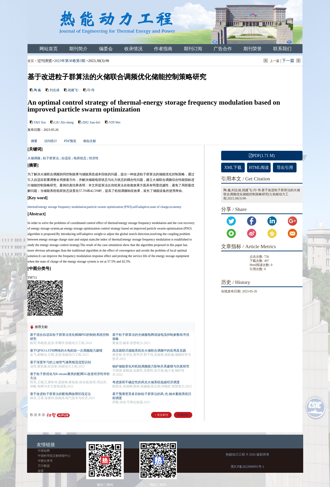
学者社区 (183, 415)
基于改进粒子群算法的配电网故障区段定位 (60, 394)
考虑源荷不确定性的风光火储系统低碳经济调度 (146, 382)
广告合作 (223, 48)
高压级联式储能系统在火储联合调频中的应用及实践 (149, 350)
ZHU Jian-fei (91, 122)
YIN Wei (114, 122)
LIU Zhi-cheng (64, 122)
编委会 (106, 48)
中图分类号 (45, 460)
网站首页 (48, 48)
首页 (31, 61)
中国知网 (44, 450)
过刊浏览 (44, 61)
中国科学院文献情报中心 (54, 455)
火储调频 (34, 158)
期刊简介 (78, 48)
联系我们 (282, 48)
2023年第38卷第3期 (69, 61)
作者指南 (163, 48)
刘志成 (54, 90)
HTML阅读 (259, 167)
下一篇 (288, 60)
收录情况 (133, 48)
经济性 (94, 158)
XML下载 (233, 167)
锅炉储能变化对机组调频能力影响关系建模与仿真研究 (150, 366)
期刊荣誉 (252, 48)
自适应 (66, 158)
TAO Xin (40, 122)
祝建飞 (73, 90)
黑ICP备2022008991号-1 (247, 466)
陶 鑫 (37, 90)
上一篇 (274, 61)
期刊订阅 (193, 48)
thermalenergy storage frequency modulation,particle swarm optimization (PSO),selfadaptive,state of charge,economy (104, 207)
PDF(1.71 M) (262, 155)
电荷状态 (80, 158)
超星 (41, 471)
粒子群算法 (51, 158)
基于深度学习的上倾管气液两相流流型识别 (60, 362)
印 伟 (91, 90)
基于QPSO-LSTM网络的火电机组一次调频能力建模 (66, 350)
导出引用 (285, 167)
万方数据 (44, 465)
